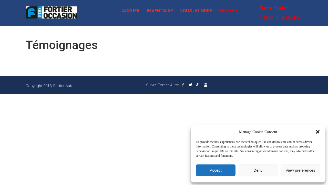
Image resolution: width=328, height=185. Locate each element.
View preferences (300, 170)
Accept (216, 170)
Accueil (131, 10)
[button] (317, 131)
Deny (257, 170)
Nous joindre (195, 10)
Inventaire (160, 10)
